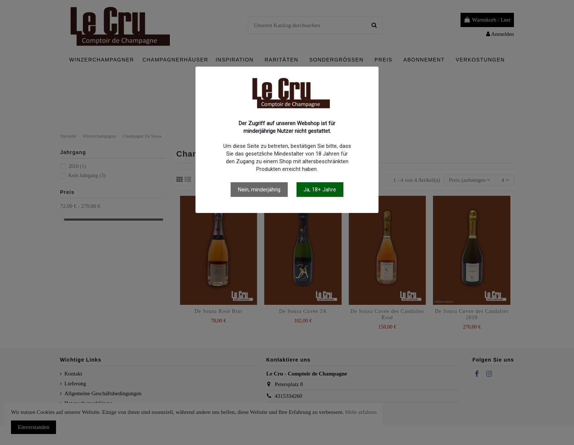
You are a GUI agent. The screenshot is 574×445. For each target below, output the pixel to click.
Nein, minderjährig (259, 189)
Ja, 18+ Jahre (319, 189)
